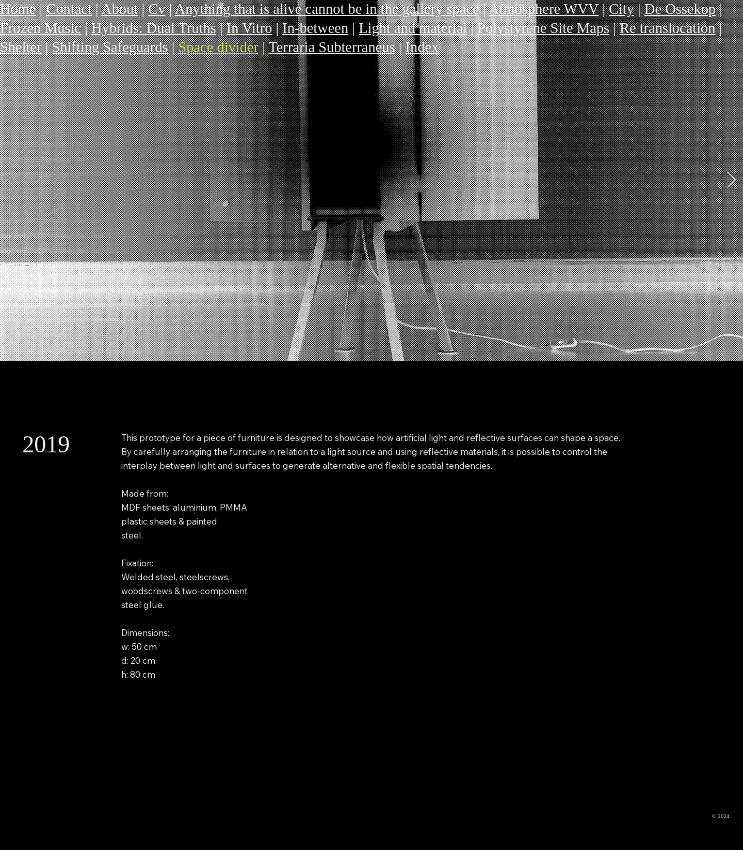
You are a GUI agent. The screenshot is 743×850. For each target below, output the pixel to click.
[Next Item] (731, 180)
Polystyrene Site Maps (543, 28)
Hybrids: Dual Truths (153, 28)
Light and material (413, 28)
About (119, 9)
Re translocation (668, 28)
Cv (156, 9)
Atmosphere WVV (544, 9)
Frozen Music (40, 28)
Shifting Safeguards (110, 47)
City (621, 9)
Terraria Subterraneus (331, 47)
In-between (315, 28)
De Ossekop (680, 9)
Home (18, 9)
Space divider (219, 47)
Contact (68, 9)
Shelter (21, 47)
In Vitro (249, 28)
